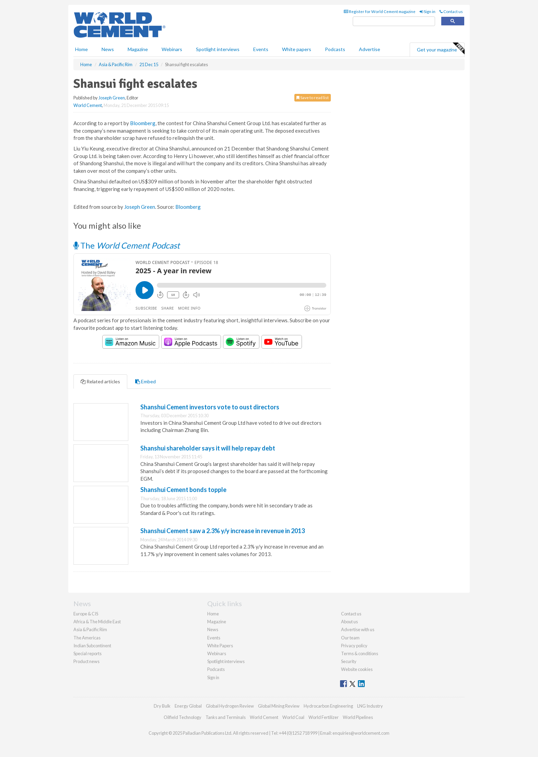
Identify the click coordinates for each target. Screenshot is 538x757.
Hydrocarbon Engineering (328, 706)
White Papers (220, 645)
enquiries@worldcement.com (360, 733)
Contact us (451, 11)
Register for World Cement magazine (380, 11)
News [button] (108, 49)
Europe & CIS (85, 613)
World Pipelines (358, 717)
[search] (394, 21)
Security (348, 661)
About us (349, 621)
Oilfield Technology (182, 717)
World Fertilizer (323, 717)
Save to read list (312, 97)
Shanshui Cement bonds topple (183, 489)
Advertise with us (357, 629)
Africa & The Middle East (97, 621)
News (212, 629)
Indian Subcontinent (92, 645)
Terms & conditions (359, 653)
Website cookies (357, 669)
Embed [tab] (145, 381)
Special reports (87, 653)
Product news (86, 661)
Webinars (172, 49)
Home (81, 49)
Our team (350, 637)
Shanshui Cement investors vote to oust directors (209, 407)
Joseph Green (111, 97)
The (126, 245)
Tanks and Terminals (226, 717)
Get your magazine (440, 49)
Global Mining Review (279, 706)
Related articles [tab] (100, 381)
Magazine (138, 49)
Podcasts (335, 49)
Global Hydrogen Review (230, 706)
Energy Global (188, 706)
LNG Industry (370, 706)
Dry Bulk (162, 706)
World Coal (293, 717)
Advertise (369, 49)
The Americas (87, 637)
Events (260, 49)
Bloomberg (142, 123)
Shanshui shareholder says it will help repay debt (207, 448)
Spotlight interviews (217, 49)
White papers (296, 49)
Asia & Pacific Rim (90, 629)
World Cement (87, 105)
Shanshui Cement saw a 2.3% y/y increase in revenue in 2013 (222, 530)
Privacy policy (354, 645)
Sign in (427, 11)
